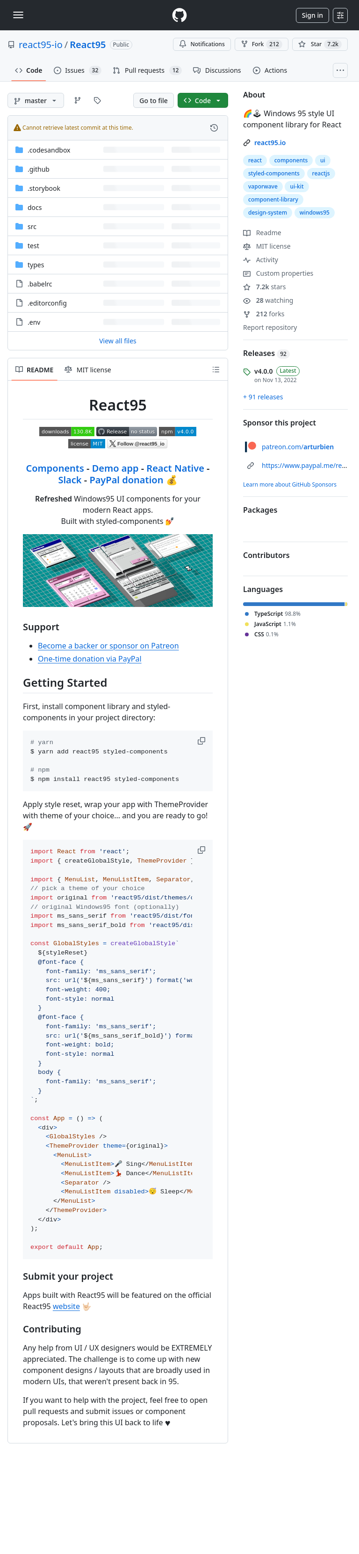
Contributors (266, 555)
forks (264, 313)
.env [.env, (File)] (34, 322)
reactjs (321, 173)
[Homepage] (179, 15)
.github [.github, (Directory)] (39, 169)
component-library (273, 199)
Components (55, 468)
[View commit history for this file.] (214, 127)
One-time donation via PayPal (90, 659)
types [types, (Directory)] (36, 264)
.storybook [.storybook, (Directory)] (44, 188)
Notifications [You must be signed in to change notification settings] (201, 44)
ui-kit (296, 186)
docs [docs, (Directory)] (35, 207)
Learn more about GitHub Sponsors (290, 484)
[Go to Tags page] (97, 100)
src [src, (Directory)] (32, 226)
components (291, 160)
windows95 (315, 212)
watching (268, 300)
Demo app (115, 468)
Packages (260, 510)
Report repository (270, 327)
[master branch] (35, 100)
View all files (117, 340)
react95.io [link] (270, 142)
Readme (262, 232)
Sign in (312, 15)
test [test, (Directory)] (33, 245)
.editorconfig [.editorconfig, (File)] (47, 303)
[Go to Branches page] (77, 100)
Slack (69, 480)
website (66, 1306)
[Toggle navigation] (18, 15)
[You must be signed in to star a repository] (320, 44)
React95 (88, 44)
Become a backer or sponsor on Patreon (108, 646)
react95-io (41, 44)
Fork (261, 44)
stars (264, 286)
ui (322, 160)
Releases (266, 353)
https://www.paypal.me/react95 (310, 465)
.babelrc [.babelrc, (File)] (40, 283)
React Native (175, 468)
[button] (202, 740)
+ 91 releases (263, 396)
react (255, 160)
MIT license (267, 246)
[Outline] (216, 369)
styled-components (274, 173)
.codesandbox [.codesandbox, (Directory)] (49, 150)
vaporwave (263, 186)
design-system (267, 212)
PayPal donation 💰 (133, 480)
